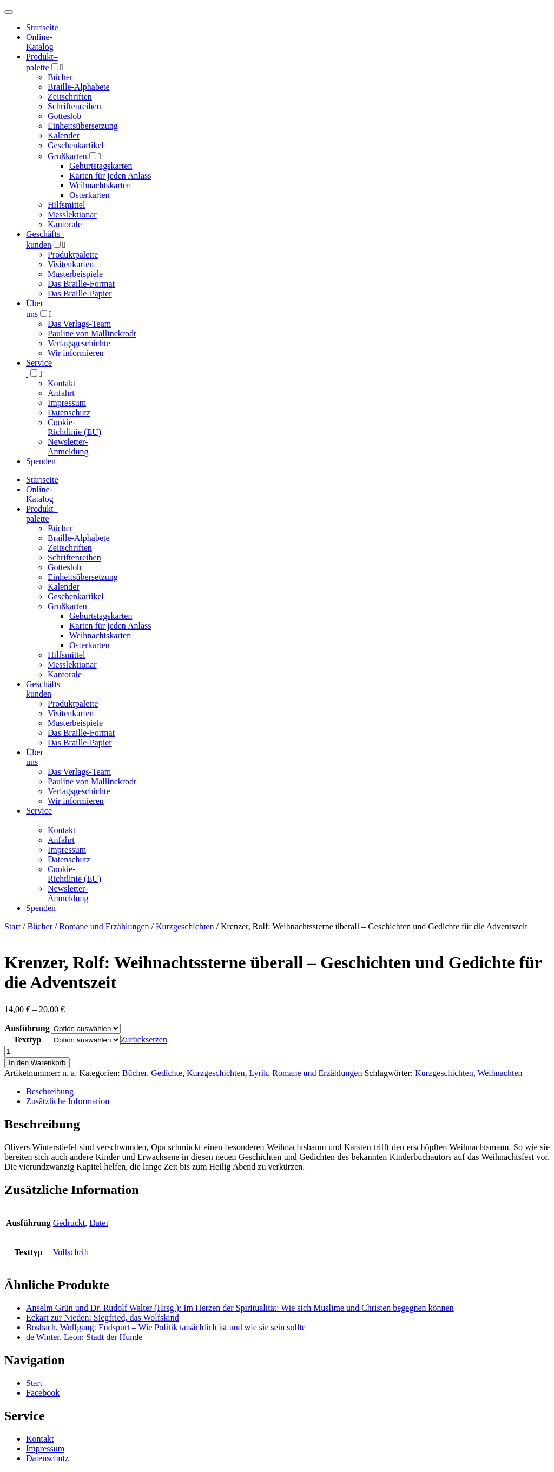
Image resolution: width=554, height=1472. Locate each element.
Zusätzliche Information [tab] (67, 1101)
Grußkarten (67, 156)
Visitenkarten (71, 264)
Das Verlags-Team (79, 323)
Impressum (67, 402)
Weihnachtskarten (100, 185)
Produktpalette (73, 254)
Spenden (41, 461)
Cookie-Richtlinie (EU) (74, 427)
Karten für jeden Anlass (110, 175)
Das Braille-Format (81, 283)
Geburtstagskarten (100, 165)
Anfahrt (61, 393)
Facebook (43, 1392)
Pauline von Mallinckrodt (92, 333)
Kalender (64, 135)
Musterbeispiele (75, 274)
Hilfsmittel (66, 204)
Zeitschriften (70, 96)
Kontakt (62, 383)
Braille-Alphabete (79, 86)
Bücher (60, 77)
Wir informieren (76, 353)
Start (12, 926)
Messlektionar (72, 214)
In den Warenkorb (37, 1063)
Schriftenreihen (74, 106)
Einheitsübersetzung (83, 125)
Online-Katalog (40, 41)
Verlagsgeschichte (79, 343)
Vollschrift (71, 1252)
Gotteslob (64, 116)
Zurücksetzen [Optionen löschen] (144, 1039)
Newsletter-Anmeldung (68, 446)
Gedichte (166, 1073)
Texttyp (27, 1039)
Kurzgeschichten (185, 926)
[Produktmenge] (52, 1051)
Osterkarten (89, 195)
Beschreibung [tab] (50, 1091)
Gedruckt (69, 1222)
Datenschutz (69, 412)
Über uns (34, 757)
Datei (98, 1222)
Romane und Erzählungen (104, 926)
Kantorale (65, 224)
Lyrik (258, 1073)
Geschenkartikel (76, 145)
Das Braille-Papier (80, 293)
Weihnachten (499, 1073)
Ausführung (27, 1028)
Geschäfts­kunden (45, 688)
